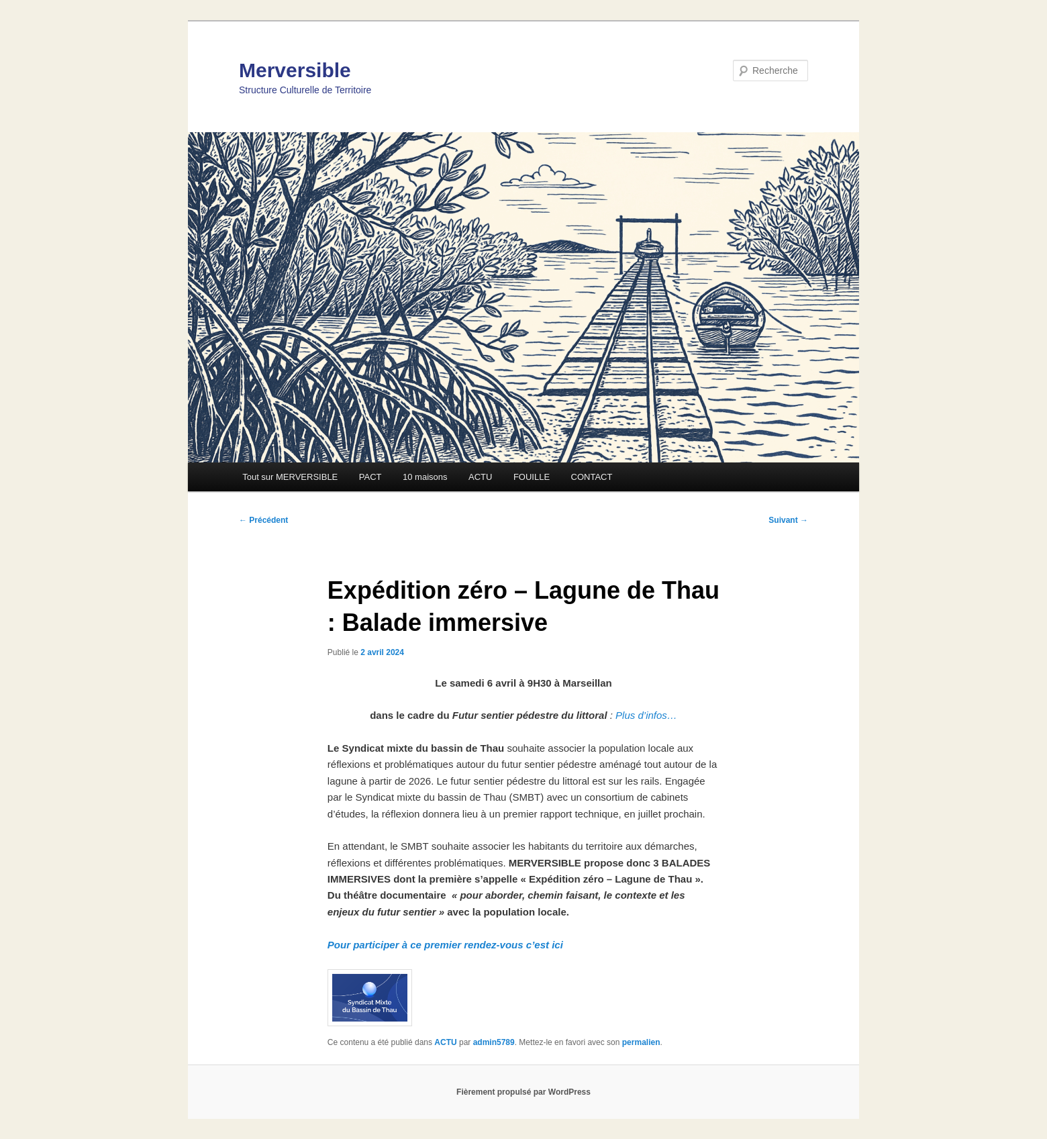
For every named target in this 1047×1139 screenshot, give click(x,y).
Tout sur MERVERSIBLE (290, 477)
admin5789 (494, 1042)
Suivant (788, 520)
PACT (370, 477)
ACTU (480, 477)
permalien (641, 1042)
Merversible (295, 70)
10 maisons (425, 477)
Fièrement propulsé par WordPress (523, 1092)
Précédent (263, 520)
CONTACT (592, 477)
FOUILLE (531, 477)
